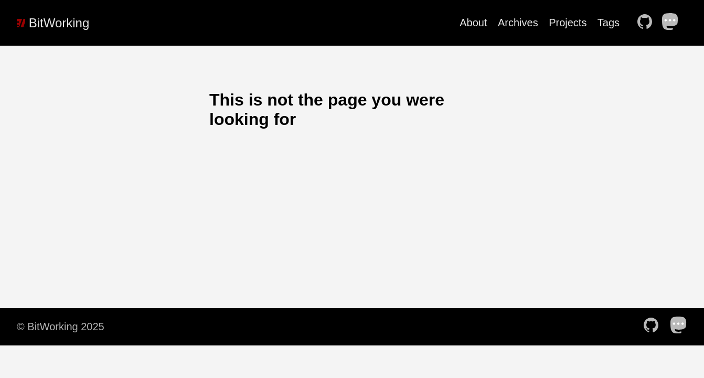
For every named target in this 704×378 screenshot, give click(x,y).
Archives (518, 22)
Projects (567, 22)
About (473, 22)
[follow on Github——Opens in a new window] (647, 22)
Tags (609, 22)
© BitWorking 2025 (60, 326)
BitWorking (53, 23)
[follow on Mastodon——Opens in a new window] (673, 22)
